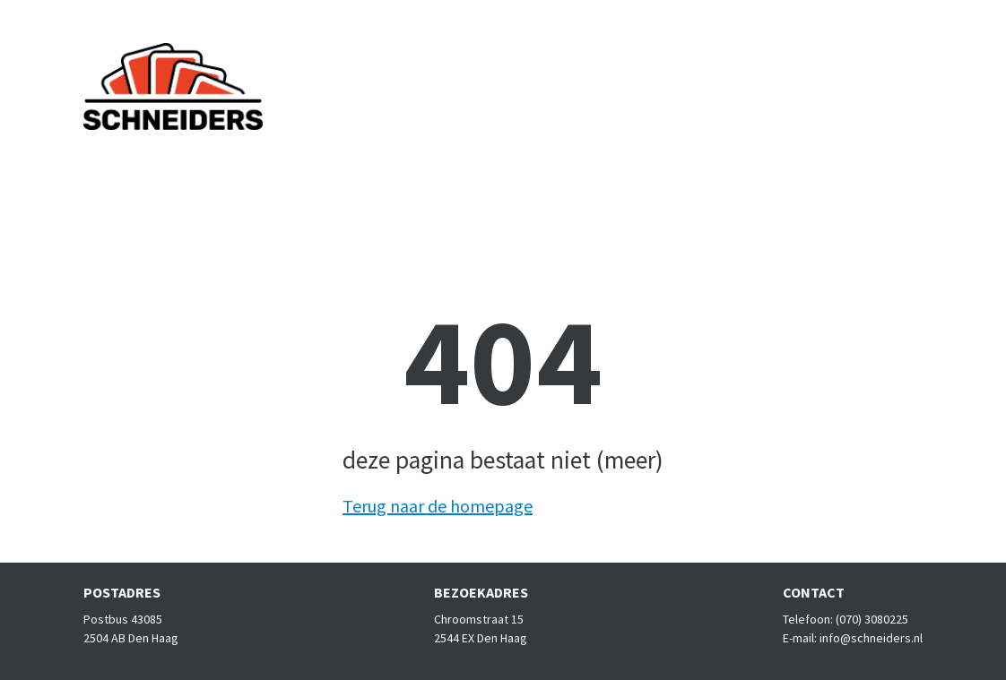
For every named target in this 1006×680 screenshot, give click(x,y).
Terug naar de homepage (438, 506)
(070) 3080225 (872, 619)
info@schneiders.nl (871, 638)
